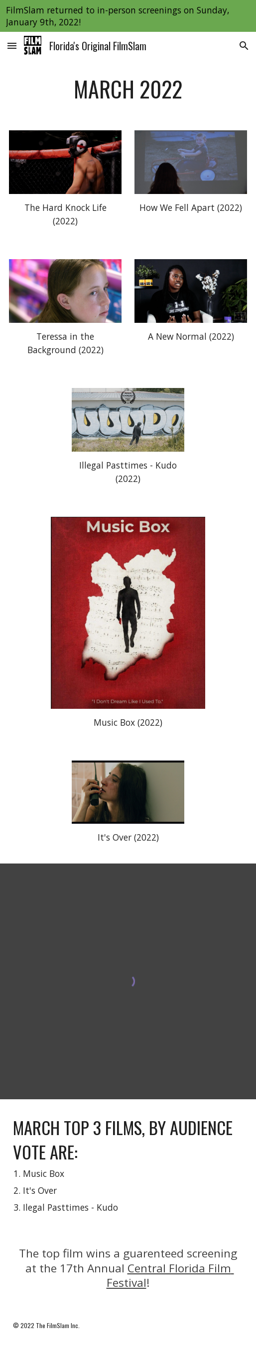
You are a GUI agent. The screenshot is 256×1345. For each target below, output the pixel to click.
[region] (128, 16)
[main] (128, 89)
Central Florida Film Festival (170, 1275)
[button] (12, 45)
